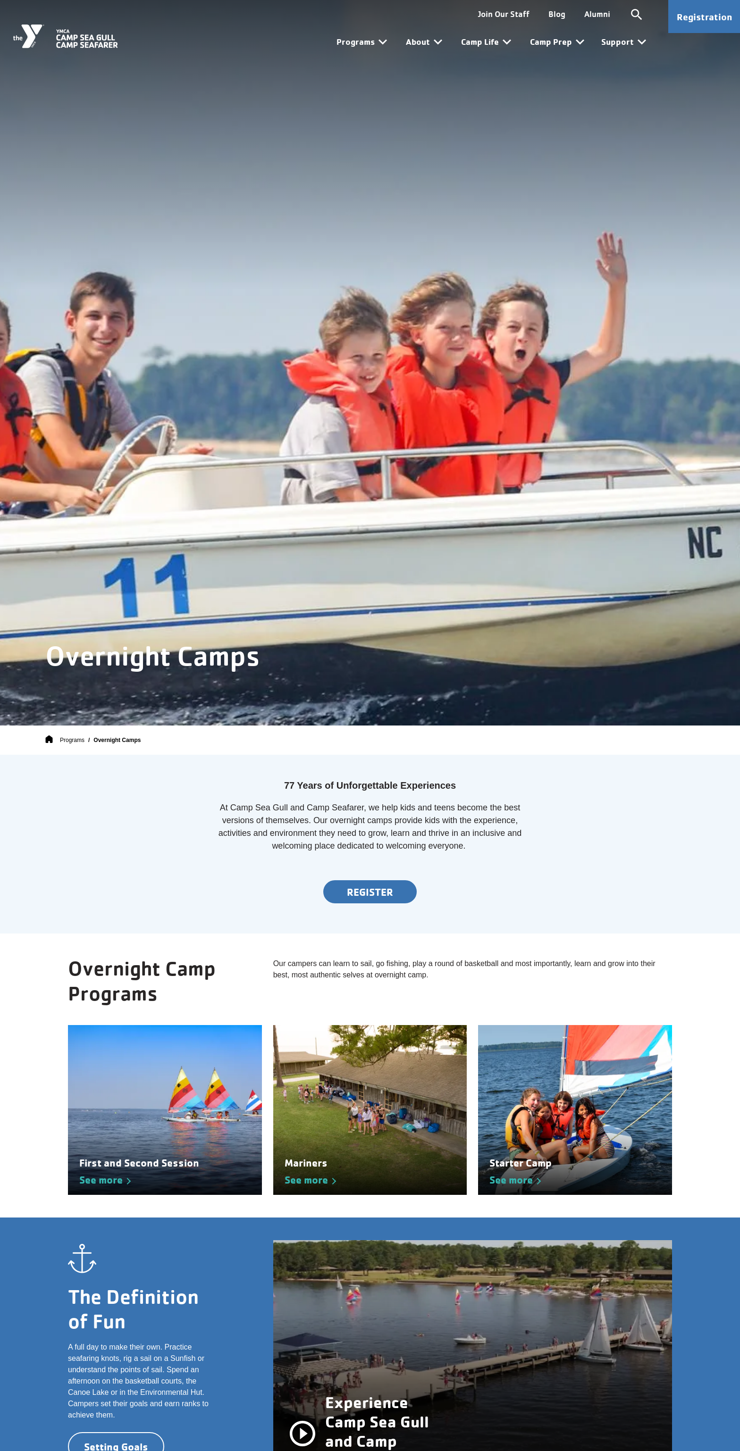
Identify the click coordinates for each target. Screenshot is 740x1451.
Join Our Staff (503, 14)
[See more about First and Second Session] (165, 1110)
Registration (704, 17)
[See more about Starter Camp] (575, 1110)
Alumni (597, 14)
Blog (556, 14)
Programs (72, 740)
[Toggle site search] (636, 14)
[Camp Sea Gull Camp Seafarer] (65, 36)
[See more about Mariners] (370, 1110)
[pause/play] (302, 1433)
